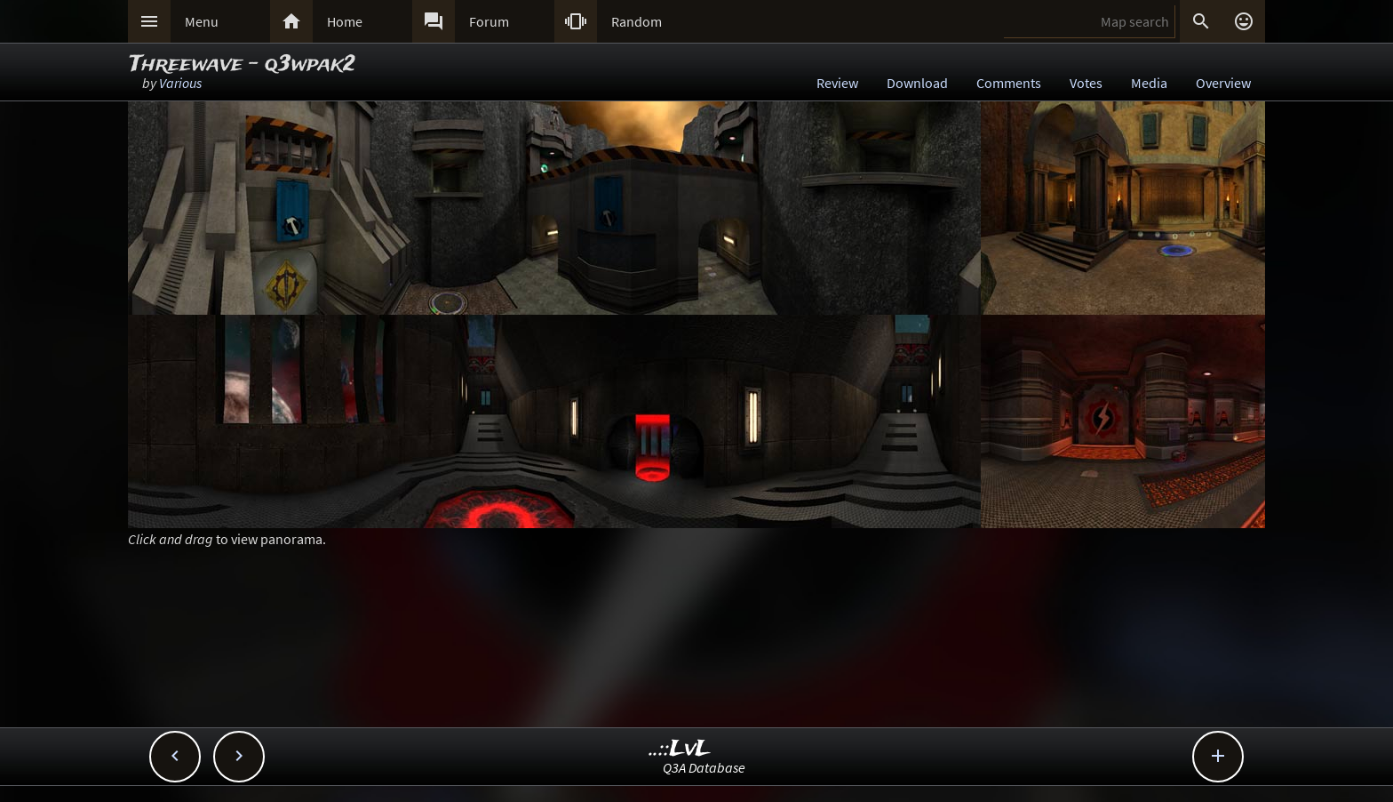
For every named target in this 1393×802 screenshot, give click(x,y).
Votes (1086, 83)
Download (917, 83)
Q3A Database (704, 767)
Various (180, 83)
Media (1149, 83)
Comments (1008, 83)
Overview (1223, 83)
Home (344, 21)
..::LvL (680, 749)
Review (837, 83)
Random (636, 21)
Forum (489, 21)
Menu (202, 21)
